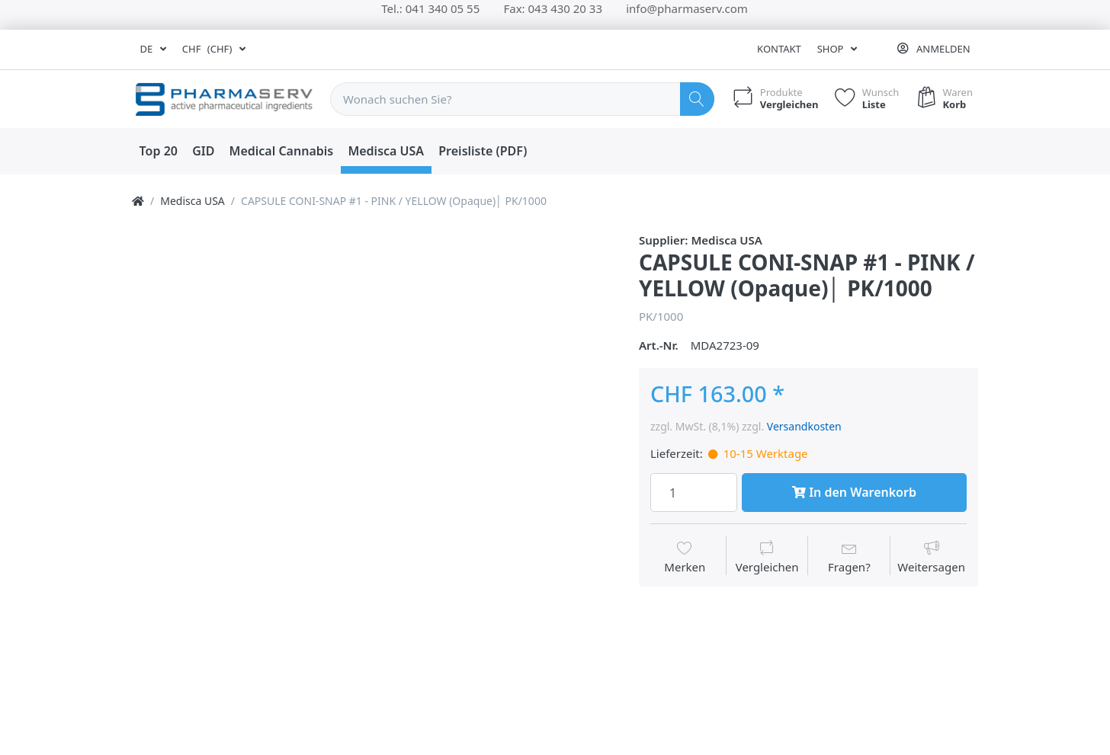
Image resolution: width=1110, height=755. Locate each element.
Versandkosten (804, 426)
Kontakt (779, 49)
